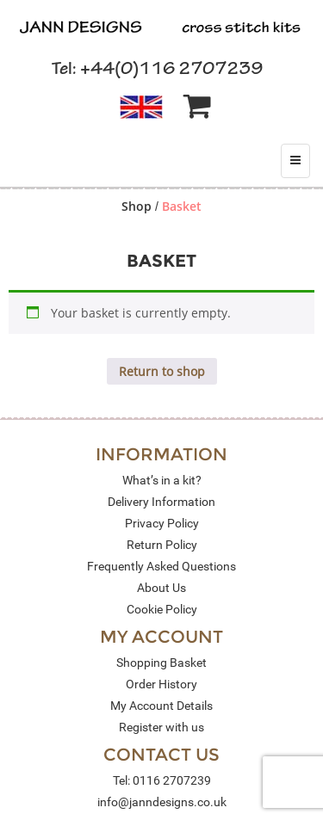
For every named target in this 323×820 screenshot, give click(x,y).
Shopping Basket (161, 662)
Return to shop (162, 371)
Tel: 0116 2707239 (162, 780)
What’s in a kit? (162, 480)
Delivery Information (161, 502)
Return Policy (162, 545)
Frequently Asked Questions (161, 566)
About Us (161, 588)
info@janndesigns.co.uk (162, 802)
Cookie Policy (162, 609)
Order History (161, 684)
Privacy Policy (162, 523)
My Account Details (161, 705)
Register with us (161, 727)
